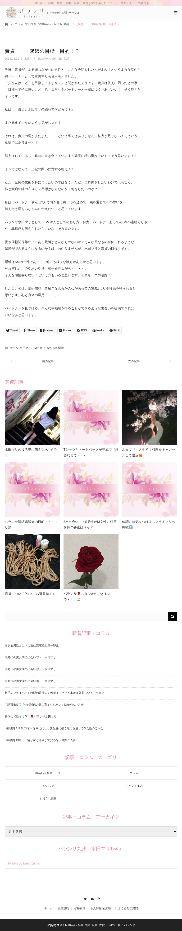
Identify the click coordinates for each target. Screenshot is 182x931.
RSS (98, 898)
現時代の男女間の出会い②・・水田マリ (30, 669)
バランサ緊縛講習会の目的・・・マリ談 (31, 524)
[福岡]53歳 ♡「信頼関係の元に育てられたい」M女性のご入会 (44, 704)
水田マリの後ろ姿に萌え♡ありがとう (31, 452)
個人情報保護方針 (101, 908)
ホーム (48, 908)
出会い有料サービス (48, 773)
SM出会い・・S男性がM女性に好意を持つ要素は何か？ (90, 524)
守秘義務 (79, 908)
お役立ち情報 (48, 798)
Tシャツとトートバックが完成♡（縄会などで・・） (91, 452)
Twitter (84, 898)
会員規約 (63, 908)
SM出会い (44, 24)
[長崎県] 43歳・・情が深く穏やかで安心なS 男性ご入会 (40, 740)
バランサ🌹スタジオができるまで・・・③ (87, 596)
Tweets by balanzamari (24, 863)
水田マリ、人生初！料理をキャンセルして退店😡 (148, 452)
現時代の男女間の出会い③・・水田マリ (30, 657)
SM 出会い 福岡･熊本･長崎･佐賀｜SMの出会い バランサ (99, 925)
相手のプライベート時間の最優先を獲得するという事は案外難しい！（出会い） (56, 693)
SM (54, 24)
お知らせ (48, 786)
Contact (91, 898)
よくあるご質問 (128, 908)
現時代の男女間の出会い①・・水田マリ (30, 681)
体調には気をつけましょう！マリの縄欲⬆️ (148, 524)
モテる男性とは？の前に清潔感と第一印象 (32, 645)
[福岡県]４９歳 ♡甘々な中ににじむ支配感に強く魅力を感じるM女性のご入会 (54, 728)
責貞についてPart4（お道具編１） (30, 594)
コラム (19, 24)
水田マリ (30, 24)
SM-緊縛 (63, 24)
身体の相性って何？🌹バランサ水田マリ (31, 716)
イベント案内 (134, 786)
